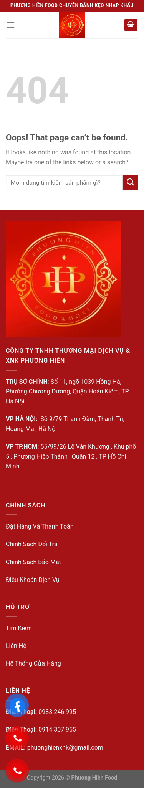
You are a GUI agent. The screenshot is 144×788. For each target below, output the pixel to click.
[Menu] (10, 24)
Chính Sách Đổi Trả (31, 544)
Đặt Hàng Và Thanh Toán (40, 526)
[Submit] (130, 182)
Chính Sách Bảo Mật (33, 562)
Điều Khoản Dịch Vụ (33, 579)
